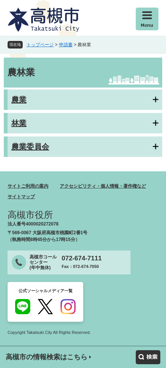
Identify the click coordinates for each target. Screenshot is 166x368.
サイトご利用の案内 (28, 186)
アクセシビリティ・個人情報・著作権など (103, 186)
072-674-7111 (82, 258)
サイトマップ (21, 196)
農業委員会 (30, 147)
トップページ (40, 44)
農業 (18, 100)
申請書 (66, 44)
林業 (18, 123)
